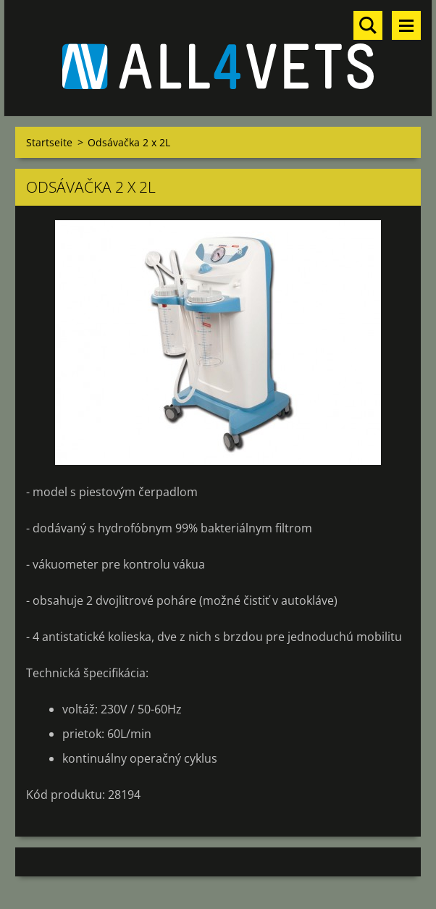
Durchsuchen (367, 25)
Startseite (49, 142)
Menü (406, 25)
